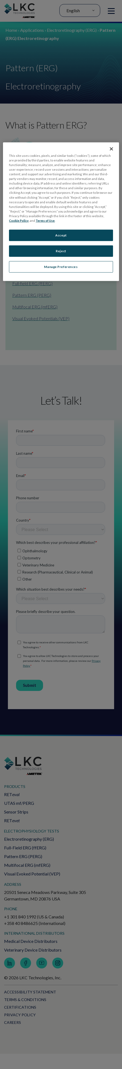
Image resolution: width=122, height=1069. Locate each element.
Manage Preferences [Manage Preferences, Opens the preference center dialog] (61, 266)
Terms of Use (45, 220)
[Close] (111, 149)
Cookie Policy (19, 220)
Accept (60, 235)
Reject (61, 251)
